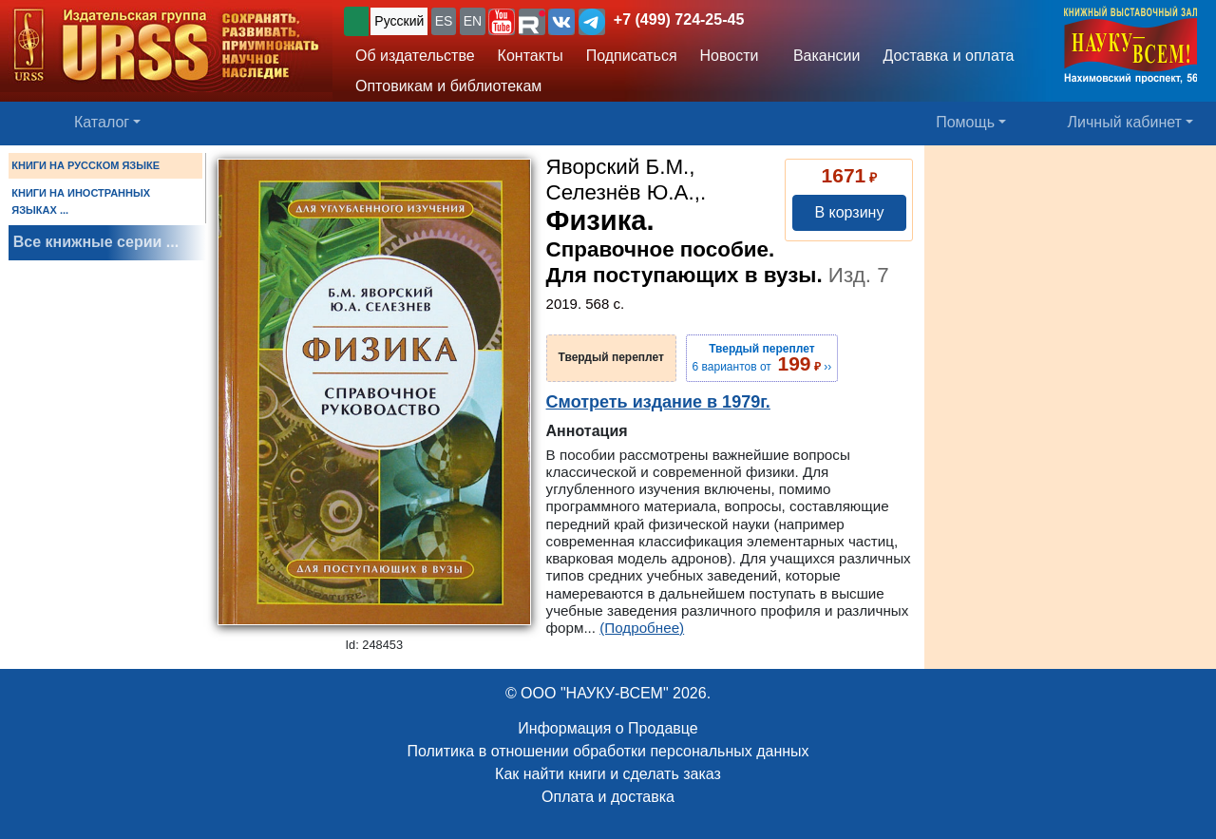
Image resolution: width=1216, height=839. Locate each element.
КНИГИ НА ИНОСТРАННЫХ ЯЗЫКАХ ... (80, 201)
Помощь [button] (965, 122)
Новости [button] (729, 56)
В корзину (849, 212)
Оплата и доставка (608, 797)
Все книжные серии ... (96, 242)
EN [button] (473, 21)
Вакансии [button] (821, 56)
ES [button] (444, 21)
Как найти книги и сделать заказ (608, 774)
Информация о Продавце (607, 728)
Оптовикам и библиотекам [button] (448, 86)
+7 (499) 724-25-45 (679, 19)
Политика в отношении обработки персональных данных (607, 751)
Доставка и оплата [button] (948, 56)
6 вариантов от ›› (762, 358)
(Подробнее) (641, 628)
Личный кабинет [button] (1125, 122)
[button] (501, 22)
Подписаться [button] (631, 56)
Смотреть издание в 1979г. (658, 401)
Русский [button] (399, 21)
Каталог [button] (101, 122)
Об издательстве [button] (415, 56)
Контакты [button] (530, 56)
